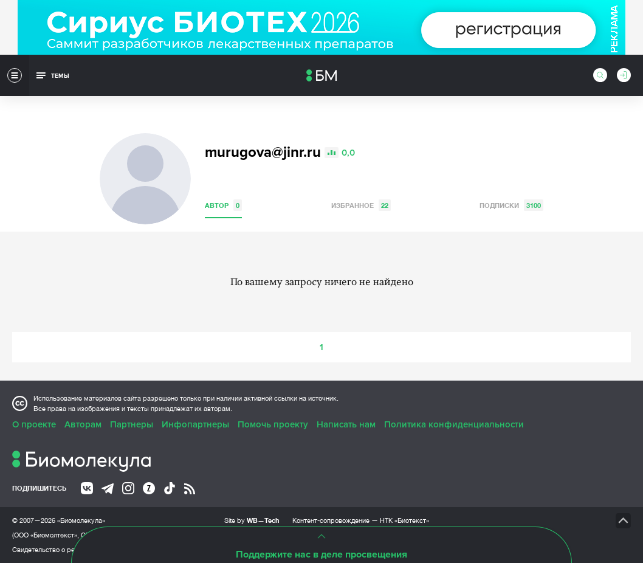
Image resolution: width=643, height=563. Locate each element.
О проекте (34, 424)
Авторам (82, 424)
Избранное (361, 205)
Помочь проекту (273, 424)
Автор (223, 205)
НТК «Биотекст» (404, 520)
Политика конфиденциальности (454, 424)
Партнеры (131, 424)
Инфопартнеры (195, 424)
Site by (252, 520)
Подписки (511, 205)
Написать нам (346, 424)
